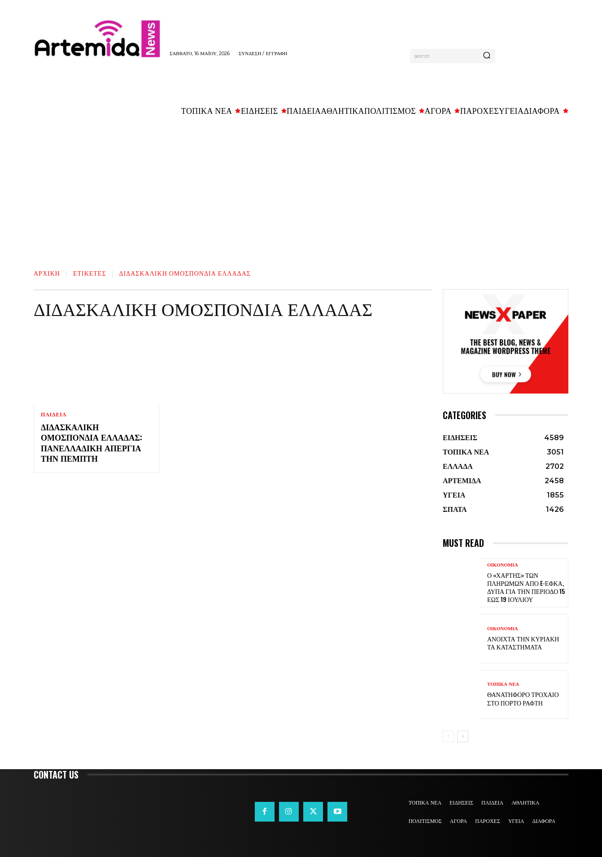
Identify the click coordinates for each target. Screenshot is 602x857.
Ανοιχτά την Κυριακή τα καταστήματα (523, 642)
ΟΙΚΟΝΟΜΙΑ (502, 565)
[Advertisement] (301, 188)
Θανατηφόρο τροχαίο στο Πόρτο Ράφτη (523, 698)
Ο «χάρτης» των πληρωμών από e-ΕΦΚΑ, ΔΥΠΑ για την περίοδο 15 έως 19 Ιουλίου (526, 587)
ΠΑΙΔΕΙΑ (53, 414)
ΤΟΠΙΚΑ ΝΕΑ (503, 684)
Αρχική (47, 272)
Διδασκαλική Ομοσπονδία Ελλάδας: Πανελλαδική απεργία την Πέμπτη (91, 442)
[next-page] (462, 736)
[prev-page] (448, 736)
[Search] (486, 56)
